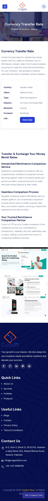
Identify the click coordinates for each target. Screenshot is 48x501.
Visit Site (27, 119)
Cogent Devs (28, 490)
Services (8, 388)
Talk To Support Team (33, 495)
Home (14, 29)
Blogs (6, 415)
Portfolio (8, 393)
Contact (7, 420)
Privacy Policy (11, 425)
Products (8, 398)
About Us (8, 384)
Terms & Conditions (13, 430)
